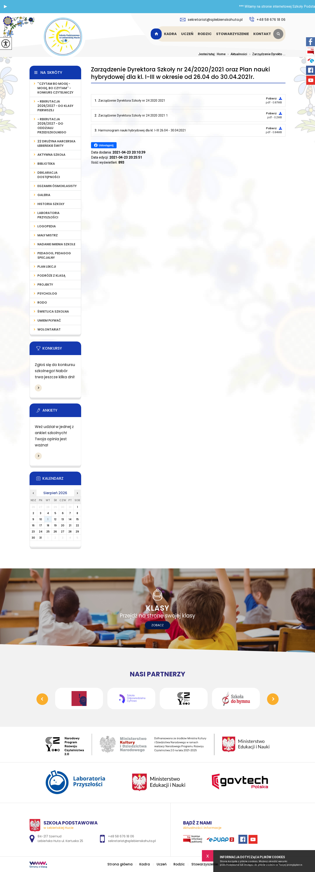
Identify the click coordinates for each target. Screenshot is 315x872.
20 (62, 525)
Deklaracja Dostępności (48, 174)
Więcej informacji (38, 387)
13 (62, 519)
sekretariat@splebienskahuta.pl (211, 19)
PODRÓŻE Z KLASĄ (51, 275)
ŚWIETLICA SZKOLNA (53, 311)
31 (40, 537)
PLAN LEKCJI (46, 266)
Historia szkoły (50, 204)
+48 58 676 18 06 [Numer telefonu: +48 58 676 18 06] (121, 836)
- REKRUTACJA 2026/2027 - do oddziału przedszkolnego (51, 125)
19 (55, 525)
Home (221, 54)
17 (40, 525)
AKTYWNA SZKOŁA (51, 154)
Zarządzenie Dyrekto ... (266, 54)
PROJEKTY (45, 284)
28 (70, 531)
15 (77, 519)
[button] (5, 6)
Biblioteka (46, 163)
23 (33, 531)
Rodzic (205, 33)
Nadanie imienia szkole (56, 244)
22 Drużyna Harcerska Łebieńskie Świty (56, 143)
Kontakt (262, 33)
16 (33, 525)
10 (40, 519)
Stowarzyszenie (232, 33)
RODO (42, 302)
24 (40, 531)
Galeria (43, 195)
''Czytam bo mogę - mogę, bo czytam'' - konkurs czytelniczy (55, 88)
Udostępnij (104, 145)
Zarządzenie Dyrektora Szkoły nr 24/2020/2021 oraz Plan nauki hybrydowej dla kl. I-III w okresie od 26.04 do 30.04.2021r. (180, 73)
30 (33, 537)
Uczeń (187, 33)
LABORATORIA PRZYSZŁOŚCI (48, 215)
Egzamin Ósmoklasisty (57, 186)
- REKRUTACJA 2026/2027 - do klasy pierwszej (55, 105)
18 (48, 525)
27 (62, 531)
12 (55, 519)
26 (55, 531)
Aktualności (236, 54)
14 (70, 519)
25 (48, 531)
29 (77, 531)
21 (70, 525)
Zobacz (157, 625)
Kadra (170, 33)
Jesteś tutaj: (207, 54)
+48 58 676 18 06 (267, 19)
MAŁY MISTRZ (47, 235)
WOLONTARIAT (49, 329)
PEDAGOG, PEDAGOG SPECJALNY (54, 255)
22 (77, 525)
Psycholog (47, 293)
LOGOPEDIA (46, 226)
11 (48, 519)
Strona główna (157, 34)
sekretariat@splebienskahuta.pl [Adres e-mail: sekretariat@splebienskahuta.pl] (132, 841)
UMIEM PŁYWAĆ (49, 320)
